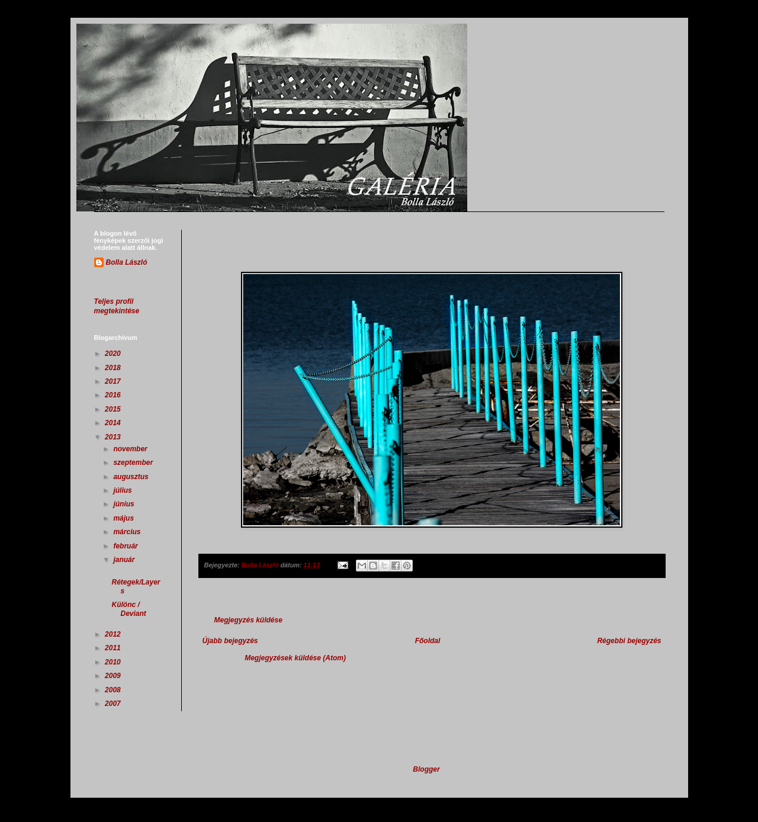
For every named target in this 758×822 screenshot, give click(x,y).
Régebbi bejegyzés (629, 641)
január (124, 560)
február (126, 546)
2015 (114, 409)
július (123, 490)
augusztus (131, 477)
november (131, 449)
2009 (114, 676)
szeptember (134, 462)
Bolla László (126, 262)
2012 (114, 634)
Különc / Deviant (128, 609)
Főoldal (428, 641)
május (124, 518)
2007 (114, 703)
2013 (114, 437)
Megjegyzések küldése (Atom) (295, 658)
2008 (114, 690)
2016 (114, 395)
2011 (114, 648)
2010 (114, 662)
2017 (114, 381)
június (124, 504)
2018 (114, 368)
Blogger (426, 769)
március (127, 532)
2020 (114, 353)
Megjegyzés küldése (248, 620)
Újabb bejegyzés (230, 641)
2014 (114, 423)
